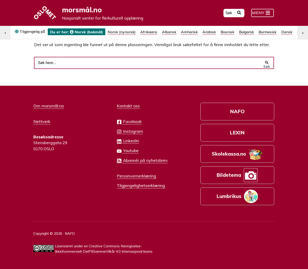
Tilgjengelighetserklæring (141, 185)
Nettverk (41, 121)
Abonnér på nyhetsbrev (142, 160)
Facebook (129, 122)
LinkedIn (128, 141)
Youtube (127, 151)
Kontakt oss (128, 105)
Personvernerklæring (136, 175)
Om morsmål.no (48, 105)
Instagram (130, 131)
